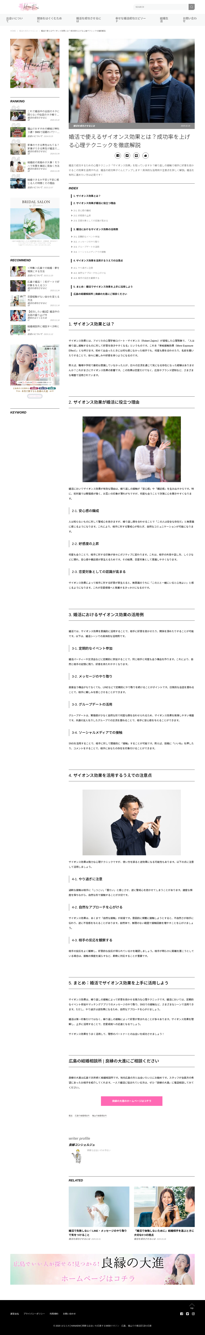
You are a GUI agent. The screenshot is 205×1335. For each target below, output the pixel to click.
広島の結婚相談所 (82, 1116)
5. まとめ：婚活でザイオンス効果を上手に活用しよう (103, 286)
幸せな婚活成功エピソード (130, 20)
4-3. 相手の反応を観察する (86, 278)
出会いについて (14, 20)
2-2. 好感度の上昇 (82, 215)
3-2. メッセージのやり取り (86, 242)
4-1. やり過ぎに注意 (83, 268)
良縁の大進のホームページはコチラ (131, 1101)
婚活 (70, 1116)
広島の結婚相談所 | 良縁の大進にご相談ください (100, 294)
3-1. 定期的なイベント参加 (86, 236)
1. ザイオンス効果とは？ (87, 196)
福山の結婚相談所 (99, 1116)
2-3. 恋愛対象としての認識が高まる (91, 220)
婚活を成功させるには (88, 20)
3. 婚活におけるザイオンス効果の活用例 (95, 229)
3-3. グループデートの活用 (86, 247)
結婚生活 (164, 20)
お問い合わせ (190, 20)
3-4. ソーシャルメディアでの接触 (90, 252)
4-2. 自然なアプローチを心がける (90, 273)
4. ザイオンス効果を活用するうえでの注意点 (98, 260)
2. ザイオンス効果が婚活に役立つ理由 (94, 203)
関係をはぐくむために (49, 20)
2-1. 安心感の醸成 (82, 210)
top (191, 1308)
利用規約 (54, 1314)
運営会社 (14, 1314)
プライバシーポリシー (34, 1314)
